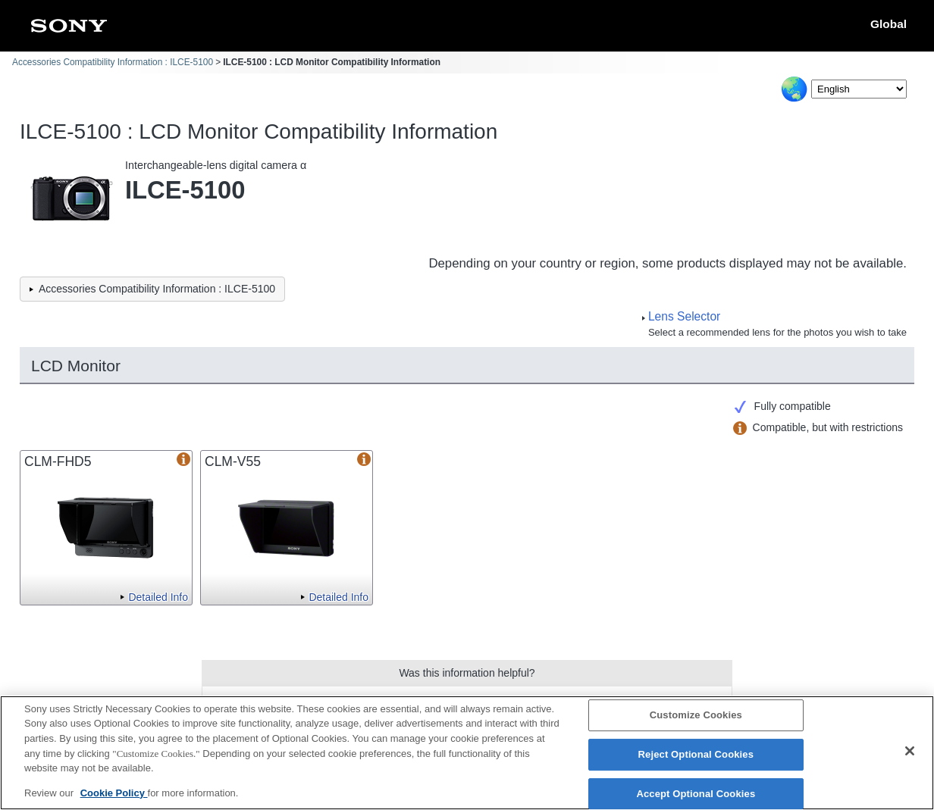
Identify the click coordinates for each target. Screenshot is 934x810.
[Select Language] (859, 89)
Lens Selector (684, 316)
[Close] (909, 758)
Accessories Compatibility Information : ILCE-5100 (112, 62)
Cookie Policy (114, 799)
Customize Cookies (696, 722)
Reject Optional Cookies (696, 761)
